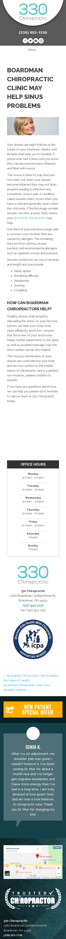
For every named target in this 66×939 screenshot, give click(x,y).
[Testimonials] (33, 777)
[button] (33, 709)
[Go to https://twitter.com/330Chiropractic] (30, 41)
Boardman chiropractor (30, 218)
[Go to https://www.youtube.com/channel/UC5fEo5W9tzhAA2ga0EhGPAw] (35, 41)
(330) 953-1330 (33, 32)
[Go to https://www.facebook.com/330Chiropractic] (25, 41)
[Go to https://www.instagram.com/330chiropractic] (41, 41)
